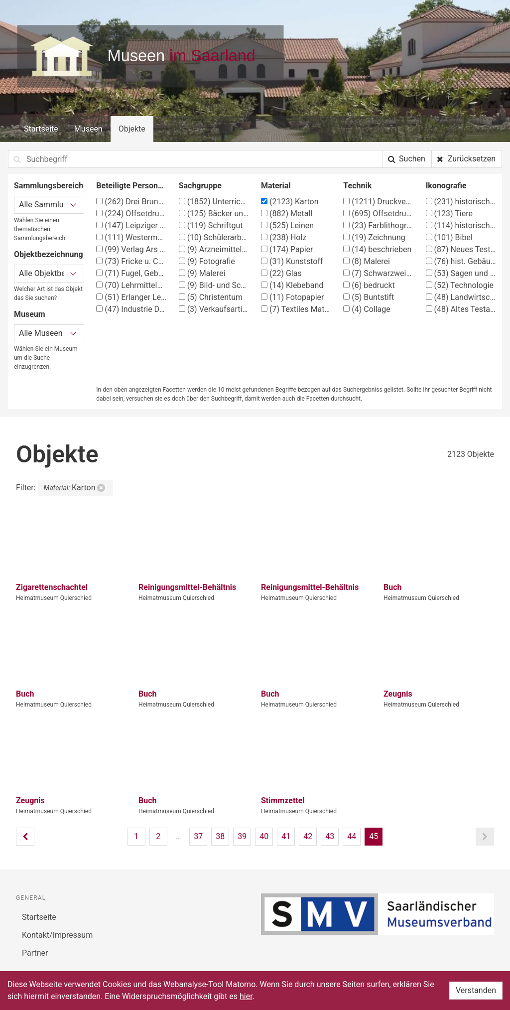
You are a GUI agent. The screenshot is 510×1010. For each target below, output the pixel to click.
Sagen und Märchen (461, 273)
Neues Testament (461, 249)
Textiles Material (296, 309)
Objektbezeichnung (48, 254)
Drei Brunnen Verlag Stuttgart (131, 201)
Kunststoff (292, 261)
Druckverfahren (378, 201)
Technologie (460, 285)
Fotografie (207, 261)
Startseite (41, 129)
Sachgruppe (200, 185)
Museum (29, 314)
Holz (283, 237)
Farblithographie (378, 225)
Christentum (211, 297)
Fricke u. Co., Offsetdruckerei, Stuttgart (131, 261)
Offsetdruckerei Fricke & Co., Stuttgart (131, 213)
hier (246, 996)
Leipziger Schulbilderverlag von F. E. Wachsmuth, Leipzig (131, 225)
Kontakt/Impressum (57, 935)
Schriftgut (211, 225)
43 (329, 836)
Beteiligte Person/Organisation (131, 185)
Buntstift (368, 297)
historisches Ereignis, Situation (461, 225)
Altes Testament (461, 309)
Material (276, 185)
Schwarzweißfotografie (378, 273)
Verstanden (476, 990)
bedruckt (368, 285)
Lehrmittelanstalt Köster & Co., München (131, 285)
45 (373, 836)
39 (242, 836)
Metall (286, 213)
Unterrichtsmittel (214, 201)
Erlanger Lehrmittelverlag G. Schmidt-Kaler (131, 297)
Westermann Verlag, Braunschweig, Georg (131, 237)
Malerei (202, 273)
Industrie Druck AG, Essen (131, 309)
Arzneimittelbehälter (214, 249)
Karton (290, 201)
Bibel (449, 237)
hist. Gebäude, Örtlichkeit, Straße (461, 261)
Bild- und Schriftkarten (214, 285)
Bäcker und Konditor (214, 213)
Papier (287, 249)
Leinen (287, 225)
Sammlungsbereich (48, 185)
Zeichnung (374, 237)
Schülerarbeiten (214, 237)
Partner (35, 953)
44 (351, 836)
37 (198, 836)
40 (263, 836)
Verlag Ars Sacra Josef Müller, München (131, 249)
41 (285, 836)
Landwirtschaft (461, 297)
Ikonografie (446, 185)
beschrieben (377, 249)
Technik (357, 185)
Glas (281, 273)
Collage (366, 309)
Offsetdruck (378, 213)
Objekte (132, 129)
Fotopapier (292, 297)
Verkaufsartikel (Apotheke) (214, 309)
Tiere (449, 213)
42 (307, 836)
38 (220, 836)
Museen (88, 129)
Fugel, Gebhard (131, 273)
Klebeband (292, 285)
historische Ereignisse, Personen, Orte (461, 201)
